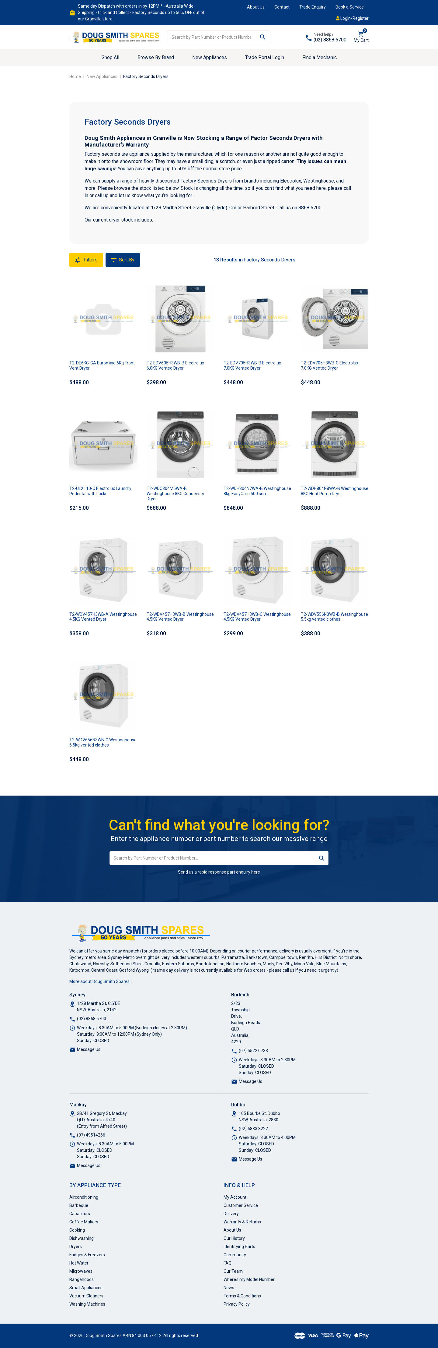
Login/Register (352, 18)
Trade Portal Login (264, 57)
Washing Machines (87, 1304)
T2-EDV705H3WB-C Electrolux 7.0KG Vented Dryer (329, 365)
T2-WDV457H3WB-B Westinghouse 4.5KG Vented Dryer (180, 617)
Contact (282, 7)
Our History (234, 1238)
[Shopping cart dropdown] (361, 37)
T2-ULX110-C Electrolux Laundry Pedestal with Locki (100, 491)
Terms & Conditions (242, 1295)
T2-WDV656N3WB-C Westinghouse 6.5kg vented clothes (103, 742)
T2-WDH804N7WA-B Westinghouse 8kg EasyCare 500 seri (257, 491)
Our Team (233, 1271)
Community (235, 1254)
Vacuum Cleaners (86, 1295)
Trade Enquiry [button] (312, 7)
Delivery (231, 1213)
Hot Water (79, 1263)
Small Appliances (86, 1287)
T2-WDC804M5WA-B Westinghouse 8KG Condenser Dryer (175, 493)
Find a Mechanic (319, 57)
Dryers (75, 1246)
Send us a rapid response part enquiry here (219, 872)
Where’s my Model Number (249, 1279)
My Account (235, 1197)
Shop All (110, 57)
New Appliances (209, 57)
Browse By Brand (155, 57)
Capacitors (79, 1213)
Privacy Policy (237, 1304)
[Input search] (212, 37)
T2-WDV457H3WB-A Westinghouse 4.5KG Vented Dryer (103, 617)
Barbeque (78, 1205)
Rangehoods (81, 1279)
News (229, 1287)
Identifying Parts (239, 1246)
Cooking (77, 1230)
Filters (86, 260)
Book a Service (349, 7)
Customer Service (241, 1205)
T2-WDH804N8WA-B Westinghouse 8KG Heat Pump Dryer (334, 491)
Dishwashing (81, 1238)
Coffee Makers (83, 1221)
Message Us (88, 1049)
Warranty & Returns (242, 1221)
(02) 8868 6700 (330, 40)
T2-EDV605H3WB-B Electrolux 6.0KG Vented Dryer (175, 365)
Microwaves (80, 1271)
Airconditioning (83, 1197)
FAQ (227, 1263)
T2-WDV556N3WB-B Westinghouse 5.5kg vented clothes (334, 617)
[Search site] (262, 37)
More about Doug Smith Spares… (100, 981)
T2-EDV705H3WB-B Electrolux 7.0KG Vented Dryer (252, 365)
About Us (256, 7)
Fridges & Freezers (87, 1254)
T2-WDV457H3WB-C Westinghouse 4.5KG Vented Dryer (257, 617)
